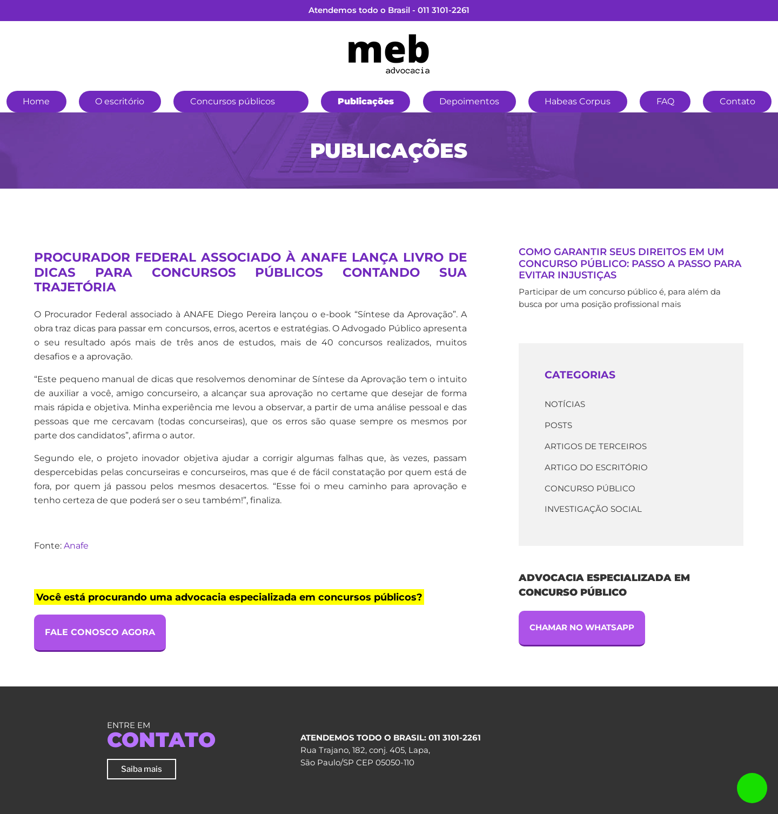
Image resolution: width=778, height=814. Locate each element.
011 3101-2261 (444, 10)
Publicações (366, 101)
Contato (737, 101)
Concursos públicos (232, 101)
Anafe (76, 546)
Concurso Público (590, 488)
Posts (558, 425)
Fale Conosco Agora (100, 632)
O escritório (119, 101)
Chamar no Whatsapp (581, 627)
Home (36, 101)
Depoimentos (469, 101)
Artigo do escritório (596, 467)
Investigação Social (593, 509)
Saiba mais (141, 769)
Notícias (565, 404)
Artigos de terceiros (596, 446)
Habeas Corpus (578, 101)
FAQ (665, 101)
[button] (292, 100)
